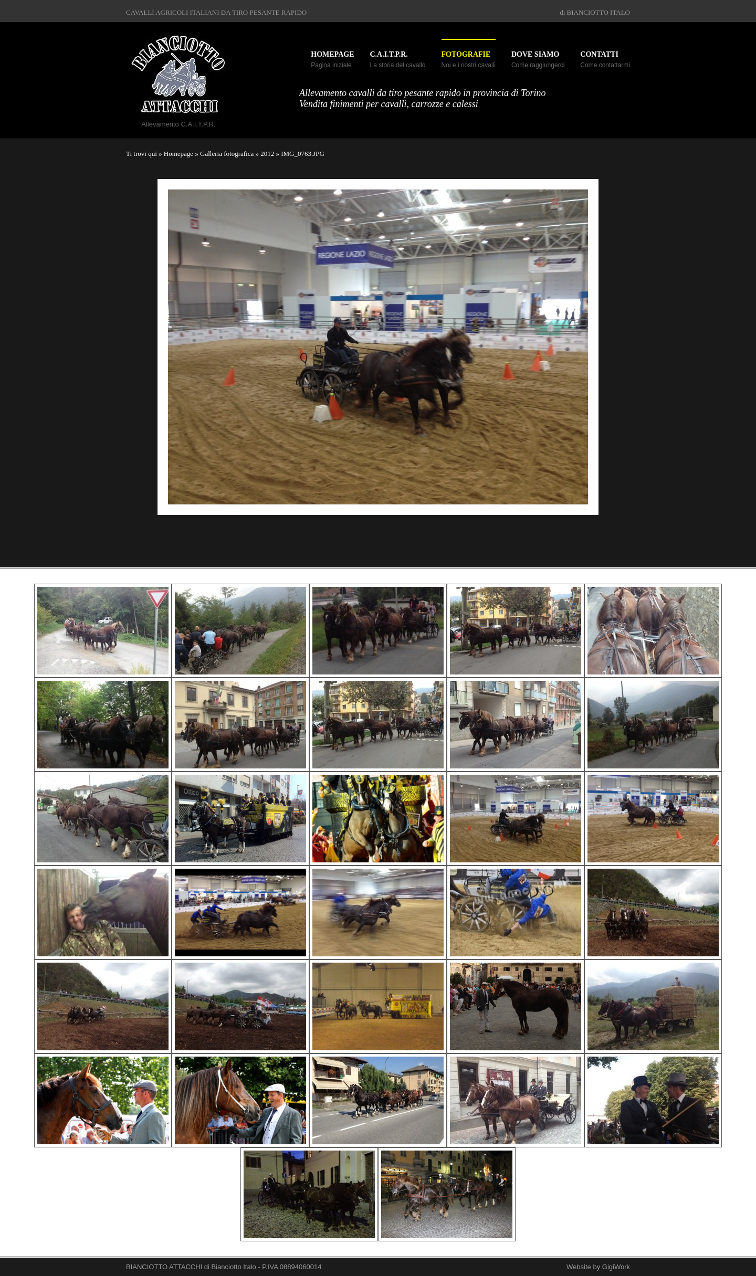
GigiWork (616, 1267)
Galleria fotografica (227, 153)
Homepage (332, 54)
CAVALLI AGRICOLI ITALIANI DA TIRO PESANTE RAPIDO (216, 12)
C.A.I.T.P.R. (388, 54)
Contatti (599, 54)
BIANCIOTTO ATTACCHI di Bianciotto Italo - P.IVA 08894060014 (223, 1267)
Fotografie (466, 54)
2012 (267, 153)
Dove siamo (535, 54)
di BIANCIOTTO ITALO (595, 12)
